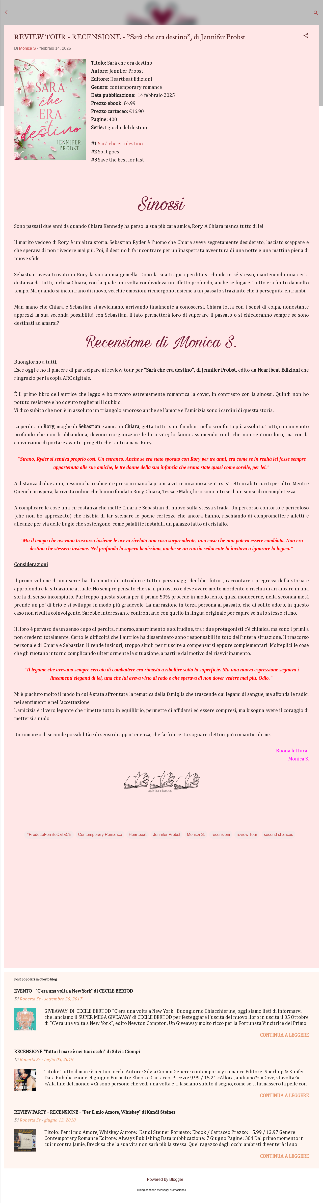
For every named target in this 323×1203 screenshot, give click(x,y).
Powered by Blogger (161, 1179)
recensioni (220, 834)
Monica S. (196, 834)
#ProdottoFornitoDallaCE (48, 834)
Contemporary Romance (100, 834)
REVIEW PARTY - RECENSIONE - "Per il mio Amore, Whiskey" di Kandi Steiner (94, 1112)
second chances (278, 834)
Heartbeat (137, 834)
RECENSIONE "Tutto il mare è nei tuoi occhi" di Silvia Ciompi (77, 1052)
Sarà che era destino (120, 143)
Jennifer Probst (166, 834)
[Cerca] (316, 13)
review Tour (247, 834)
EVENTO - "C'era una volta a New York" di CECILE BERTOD (73, 991)
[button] (306, 36)
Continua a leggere (284, 1035)
